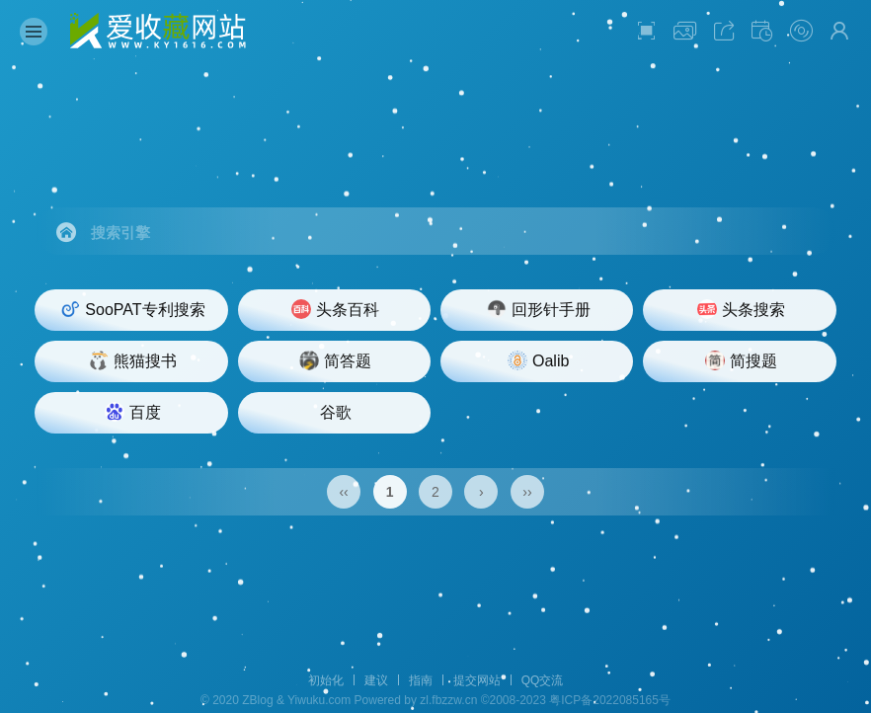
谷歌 (336, 412)
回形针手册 (539, 309)
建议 (376, 680)
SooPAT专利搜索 (132, 309)
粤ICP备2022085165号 (610, 700)
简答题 (335, 360)
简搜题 (741, 360)
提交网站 (477, 680)
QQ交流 (542, 680)
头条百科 (335, 309)
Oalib (538, 360)
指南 (421, 680)
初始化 (326, 680)
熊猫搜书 (133, 360)
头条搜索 (741, 309)
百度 (133, 412)
